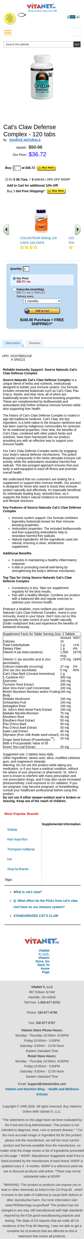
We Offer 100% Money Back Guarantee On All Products (10, 19)
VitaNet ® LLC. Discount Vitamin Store (42, 940)
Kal (9, 859)
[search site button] (76, 44)
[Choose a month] (42, 301)
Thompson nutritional (20, 849)
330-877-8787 (45, 1023)
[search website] (42, 44)
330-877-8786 (47, 1012)
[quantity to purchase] (17, 168)
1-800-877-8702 (49, 1002)
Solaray (12, 829)
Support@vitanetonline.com (47, 1084)
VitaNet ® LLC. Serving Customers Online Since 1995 (42, 7)
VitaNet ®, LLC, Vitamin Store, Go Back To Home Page (42, 961)
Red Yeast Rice (17, 839)
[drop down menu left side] (7, 32)
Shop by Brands (18, 869)
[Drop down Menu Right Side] (76, 31)
